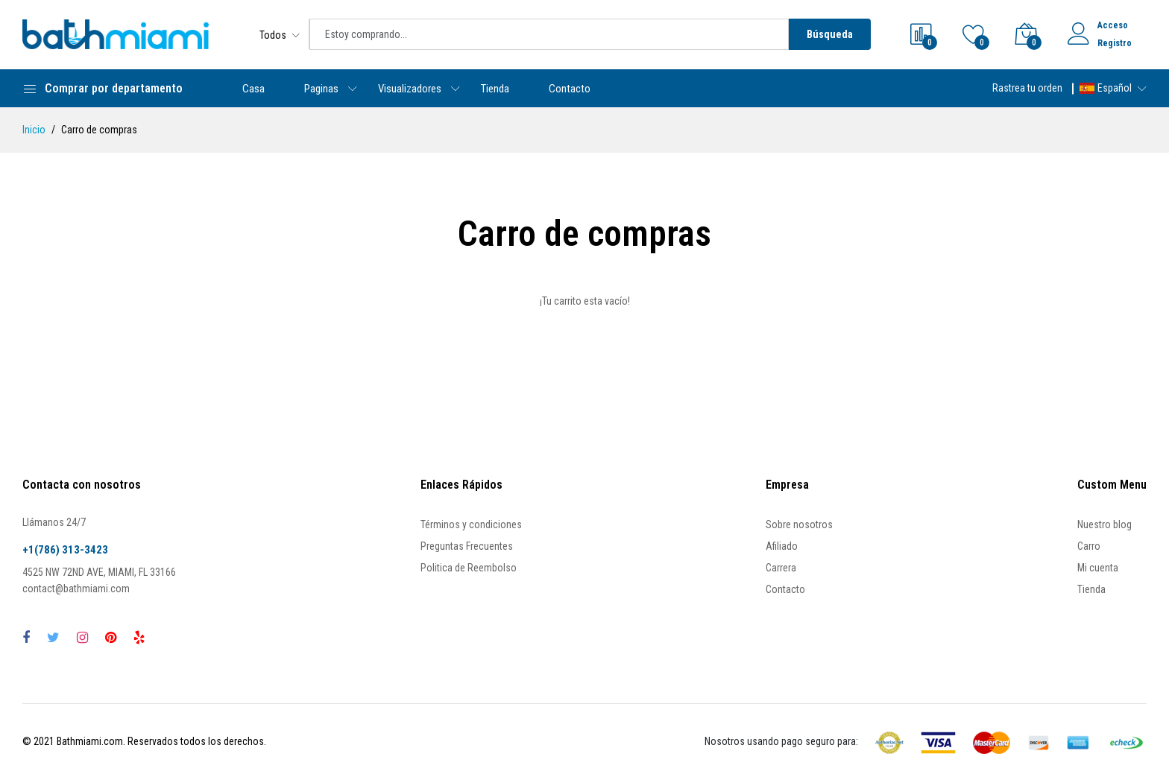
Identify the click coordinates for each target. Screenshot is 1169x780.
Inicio (33, 130)
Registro (1114, 43)
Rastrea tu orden (1027, 88)
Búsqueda (830, 34)
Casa (253, 88)
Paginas (321, 88)
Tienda (495, 88)
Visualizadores (409, 88)
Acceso (1112, 25)
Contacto (569, 88)
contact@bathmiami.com (76, 588)
